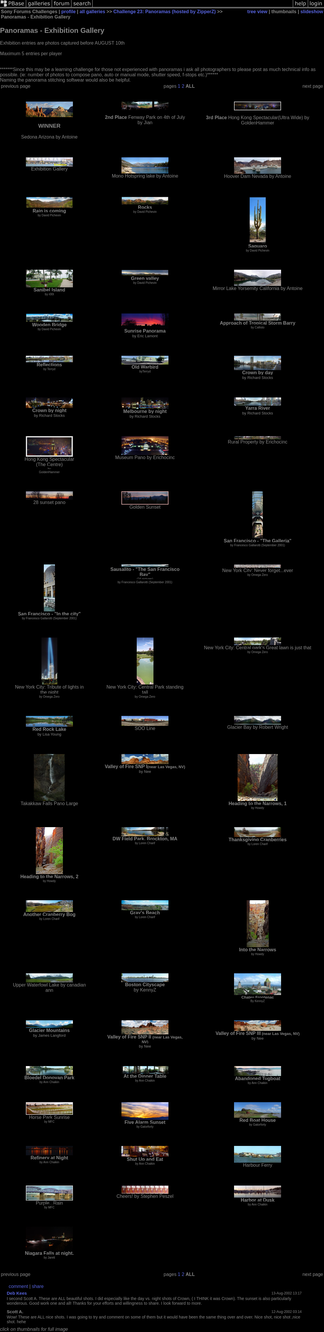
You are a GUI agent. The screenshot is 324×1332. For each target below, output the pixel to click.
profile (68, 11)
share (38, 1286)
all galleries (92, 11)
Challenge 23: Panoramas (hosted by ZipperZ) (164, 11)
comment (18, 1286)
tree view (257, 11)
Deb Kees (17, 1293)
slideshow (311, 11)
